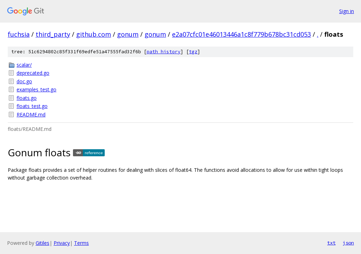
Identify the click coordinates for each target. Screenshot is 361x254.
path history (163, 52)
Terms (81, 243)
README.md (31, 114)
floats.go (27, 98)
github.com (93, 34)
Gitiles (42, 243)
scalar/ (24, 64)
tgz (193, 52)
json (348, 243)
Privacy (62, 243)
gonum (128, 34)
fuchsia (19, 34)
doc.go (24, 81)
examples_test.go (36, 89)
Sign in (346, 11)
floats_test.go (32, 106)
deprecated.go (33, 72)
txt (331, 243)
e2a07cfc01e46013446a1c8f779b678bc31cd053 (241, 34)
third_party (53, 34)
